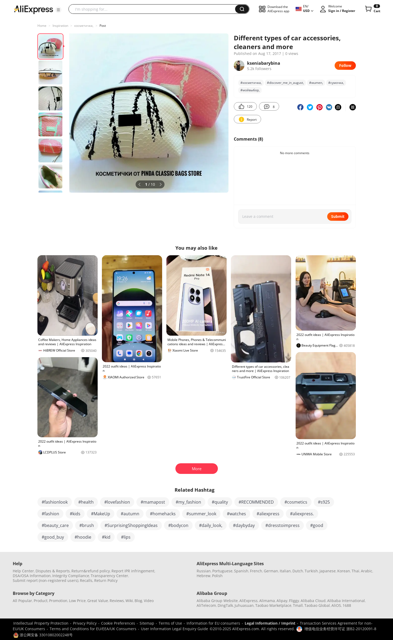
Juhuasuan (244, 605)
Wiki (129, 600)
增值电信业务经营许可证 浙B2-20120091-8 (340, 628)
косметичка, (83, 25)
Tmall (298, 605)
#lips (126, 537)
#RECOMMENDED (256, 502)
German (271, 570)
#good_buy (53, 537)
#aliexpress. (302, 514)
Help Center (23, 570)
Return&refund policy (90, 570)
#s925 (324, 502)
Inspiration (60, 25)
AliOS (336, 605)
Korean (343, 570)
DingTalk (225, 605)
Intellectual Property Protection (40, 623)
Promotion (58, 600)
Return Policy (106, 580)
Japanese (327, 570)
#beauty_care (55, 525)
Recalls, (86, 580)
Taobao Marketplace (273, 605)
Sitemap (147, 623)
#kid (106, 537)
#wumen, (316, 82)
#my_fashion (188, 502)
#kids (75, 514)
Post (103, 25)
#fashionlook (55, 502)
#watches (236, 514)
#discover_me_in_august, (285, 82)
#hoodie (83, 537)
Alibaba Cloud (313, 600)
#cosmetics (295, 502)
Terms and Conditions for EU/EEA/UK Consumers (93, 628)
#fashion (50, 514)
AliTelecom (206, 605)
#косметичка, (251, 82)
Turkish (311, 570)
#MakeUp (100, 514)
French (256, 570)
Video (149, 600)
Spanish (241, 570)
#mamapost (153, 502)
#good (316, 525)
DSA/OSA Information (32, 575)
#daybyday (244, 525)
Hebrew (203, 575)
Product (40, 600)
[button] (58, 10)
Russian (204, 570)
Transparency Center (109, 575)
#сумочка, (336, 82)
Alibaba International (346, 600)
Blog (138, 600)
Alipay (282, 600)
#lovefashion (117, 502)
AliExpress (248, 600)
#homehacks (163, 514)
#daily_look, (210, 525)
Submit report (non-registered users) (45, 580)
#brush (86, 525)
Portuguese (222, 570)
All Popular (22, 600)
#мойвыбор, (250, 90)
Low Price (77, 600)
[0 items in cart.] (372, 9)
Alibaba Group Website (217, 600)
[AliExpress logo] (33, 9)
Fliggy (294, 600)
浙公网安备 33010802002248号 (43, 634)
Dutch (297, 570)
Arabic (366, 570)
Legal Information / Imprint (270, 623)
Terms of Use (170, 623)
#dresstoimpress (282, 525)
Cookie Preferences (118, 623)
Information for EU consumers (213, 623)
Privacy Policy (85, 623)
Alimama (267, 600)
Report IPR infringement (132, 570)
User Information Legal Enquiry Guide (174, 628)
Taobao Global (317, 605)
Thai (355, 570)
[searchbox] (153, 9)
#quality (220, 502)
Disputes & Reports (53, 570)
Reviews (117, 600)
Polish (217, 575)
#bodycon (178, 525)
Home (41, 25)
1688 (347, 605)
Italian (285, 570)
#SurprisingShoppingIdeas (131, 525)
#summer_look (201, 514)
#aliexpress (268, 514)
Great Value (97, 600)
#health (86, 502)
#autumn (130, 514)
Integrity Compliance (70, 575)
